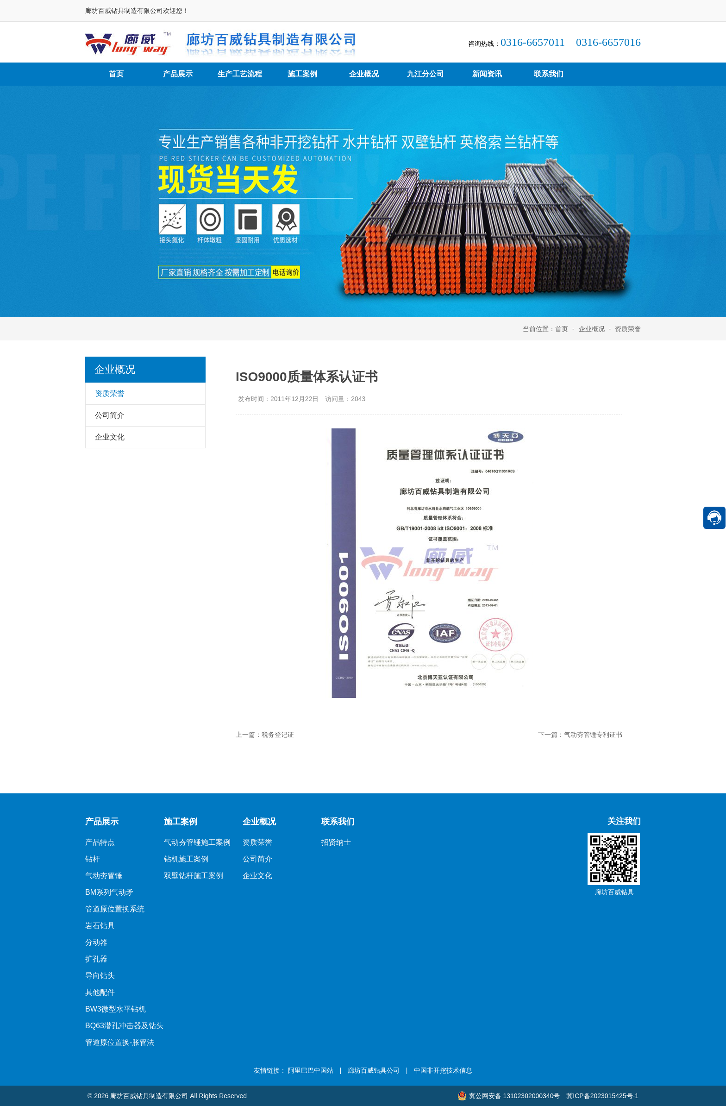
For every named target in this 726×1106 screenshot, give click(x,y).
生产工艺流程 (240, 74)
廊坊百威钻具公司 (374, 1070)
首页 (116, 74)
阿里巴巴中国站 (310, 1070)
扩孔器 (96, 959)
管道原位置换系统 (114, 909)
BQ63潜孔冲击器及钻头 (124, 1026)
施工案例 (302, 74)
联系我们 (548, 74)
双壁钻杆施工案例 (193, 876)
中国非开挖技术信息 (443, 1070)
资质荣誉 (628, 329)
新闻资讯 (487, 74)
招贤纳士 (336, 842)
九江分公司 (425, 74)
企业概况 (364, 74)
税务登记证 (278, 734)
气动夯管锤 (103, 876)
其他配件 (100, 992)
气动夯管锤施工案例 (197, 842)
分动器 (96, 942)
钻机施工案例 (186, 859)
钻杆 (92, 859)
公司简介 (257, 859)
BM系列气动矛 (109, 892)
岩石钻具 (100, 926)
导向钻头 (100, 976)
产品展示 (178, 74)
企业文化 (257, 876)
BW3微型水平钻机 (115, 1009)
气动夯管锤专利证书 (593, 734)
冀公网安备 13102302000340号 (508, 1096)
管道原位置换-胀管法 (119, 1042)
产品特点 (100, 842)
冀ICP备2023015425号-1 (602, 1096)
